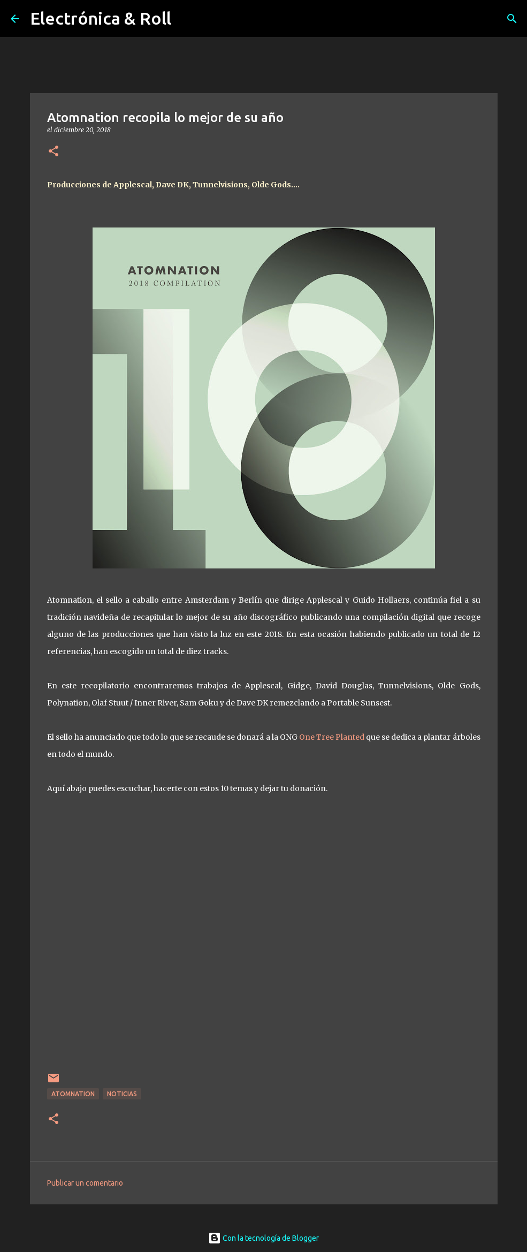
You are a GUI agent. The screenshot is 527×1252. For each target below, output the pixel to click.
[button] (53, 152)
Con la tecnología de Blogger (263, 1238)
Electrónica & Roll (100, 18)
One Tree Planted (331, 737)
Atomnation (73, 1093)
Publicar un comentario (85, 1183)
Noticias (122, 1093)
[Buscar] (512, 19)
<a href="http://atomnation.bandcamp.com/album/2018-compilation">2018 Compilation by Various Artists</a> (263, 940)
